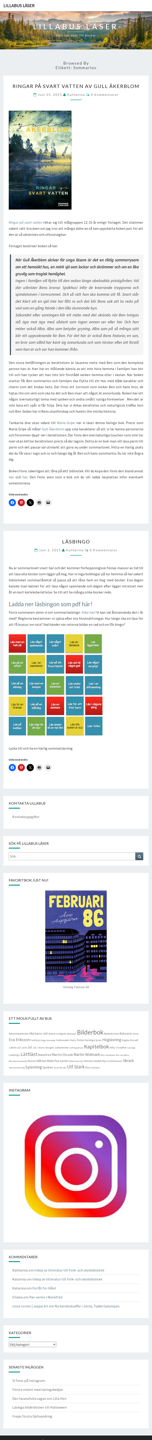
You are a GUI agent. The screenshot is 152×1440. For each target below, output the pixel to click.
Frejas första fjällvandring (32, 1416)
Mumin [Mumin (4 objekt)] (32, 1061)
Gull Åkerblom (53, 429)
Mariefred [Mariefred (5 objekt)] (44, 1055)
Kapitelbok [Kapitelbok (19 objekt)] (96, 1046)
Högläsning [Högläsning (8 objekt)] (111, 1039)
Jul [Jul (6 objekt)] (30, 1047)
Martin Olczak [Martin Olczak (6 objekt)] (62, 1055)
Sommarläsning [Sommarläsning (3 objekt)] (17, 1067)
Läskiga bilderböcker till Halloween (39, 1407)
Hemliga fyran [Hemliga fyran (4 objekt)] (93, 1040)
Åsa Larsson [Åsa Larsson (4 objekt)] (92, 1067)
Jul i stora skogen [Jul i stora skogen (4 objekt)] (43, 1047)
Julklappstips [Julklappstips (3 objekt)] (76, 1047)
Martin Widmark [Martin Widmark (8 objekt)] (87, 1054)
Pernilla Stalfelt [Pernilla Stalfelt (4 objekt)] (93, 1061)
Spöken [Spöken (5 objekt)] (48, 1067)
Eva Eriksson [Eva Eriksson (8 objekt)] (19, 1039)
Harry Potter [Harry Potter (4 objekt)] (77, 1040)
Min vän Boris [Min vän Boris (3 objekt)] (122, 1055)
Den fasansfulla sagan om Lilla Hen (39, 1398)
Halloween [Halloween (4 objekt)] (62, 1040)
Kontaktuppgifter (25, 816)
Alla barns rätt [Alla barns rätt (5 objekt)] (38, 1033)
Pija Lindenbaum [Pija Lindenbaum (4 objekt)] (112, 1061)
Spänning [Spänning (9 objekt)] (33, 1067)
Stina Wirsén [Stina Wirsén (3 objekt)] (60, 1067)
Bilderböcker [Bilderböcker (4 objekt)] (111, 1033)
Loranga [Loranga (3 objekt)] (131, 1047)
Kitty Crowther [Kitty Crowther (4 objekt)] (118, 1047)
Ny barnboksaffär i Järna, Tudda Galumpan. (87, 1306)
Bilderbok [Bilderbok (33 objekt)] (90, 1032)
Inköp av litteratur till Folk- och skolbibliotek (69, 1270)
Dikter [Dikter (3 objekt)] (135, 1033)
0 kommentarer (105, 94)
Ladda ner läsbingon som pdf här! (51, 604)
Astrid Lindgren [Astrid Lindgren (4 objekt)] (57, 1033)
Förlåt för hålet (44, 1288)
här (11, 477)
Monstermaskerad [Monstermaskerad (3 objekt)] (18, 1061)
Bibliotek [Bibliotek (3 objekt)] (71, 1033)
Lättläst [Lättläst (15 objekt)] (29, 1054)
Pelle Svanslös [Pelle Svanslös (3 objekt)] (76, 1061)
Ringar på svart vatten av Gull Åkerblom (76, 86)
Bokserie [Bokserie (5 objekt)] (126, 1033)
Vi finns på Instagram (28, 1380)
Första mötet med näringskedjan (37, 1389)
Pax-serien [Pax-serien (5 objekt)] (61, 1061)
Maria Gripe (66, 422)
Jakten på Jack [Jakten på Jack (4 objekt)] (18, 1047)
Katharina (76, 94)
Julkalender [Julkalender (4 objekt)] (62, 1047)
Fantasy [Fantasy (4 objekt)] (35, 1040)
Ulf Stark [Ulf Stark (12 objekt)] (76, 1067)
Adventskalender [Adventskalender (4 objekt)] (18, 1033)
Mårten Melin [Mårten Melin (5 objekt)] (45, 1061)
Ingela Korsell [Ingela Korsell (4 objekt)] (130, 1040)
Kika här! (89, 612)
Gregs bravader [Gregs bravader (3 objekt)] (48, 1040)
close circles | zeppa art (30, 1306)
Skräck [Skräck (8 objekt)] (128, 1060)
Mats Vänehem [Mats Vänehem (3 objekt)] (107, 1055)
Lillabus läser (19, 5)
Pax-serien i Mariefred (45, 1297)
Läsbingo (76, 541)
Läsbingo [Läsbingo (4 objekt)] (14, 1055)
